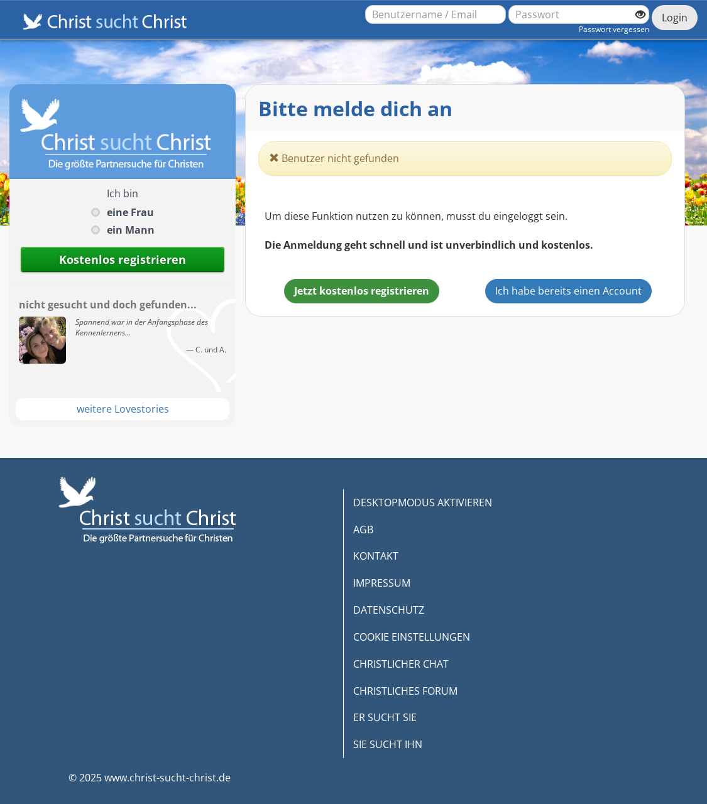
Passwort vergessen (614, 29)
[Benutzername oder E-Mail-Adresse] (435, 14)
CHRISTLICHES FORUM (405, 691)
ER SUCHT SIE (385, 717)
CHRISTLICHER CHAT (401, 664)
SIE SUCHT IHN (387, 744)
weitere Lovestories (123, 409)
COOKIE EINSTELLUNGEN (411, 637)
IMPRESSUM (381, 583)
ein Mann (131, 230)
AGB (363, 529)
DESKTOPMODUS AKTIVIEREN (422, 502)
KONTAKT (375, 556)
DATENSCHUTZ (388, 610)
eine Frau (130, 212)
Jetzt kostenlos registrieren (361, 291)
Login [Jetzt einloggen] (675, 17)
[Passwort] (578, 14)
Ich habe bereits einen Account (568, 291)
